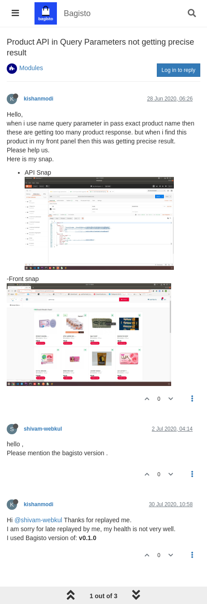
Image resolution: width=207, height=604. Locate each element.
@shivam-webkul (38, 520)
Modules (31, 67)
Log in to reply (178, 70)
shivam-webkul (43, 429)
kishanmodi (38, 99)
